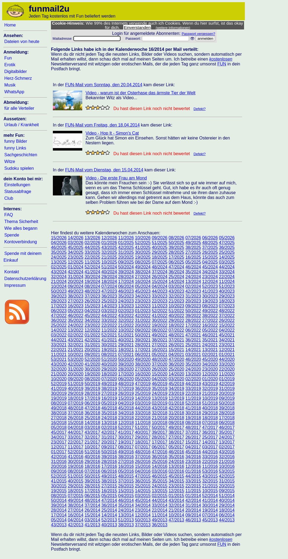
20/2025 (126, 257)
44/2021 (59, 340)
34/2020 (210, 364)
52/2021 (109, 335)
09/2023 (193, 306)
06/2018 (227, 422)
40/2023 (227, 291)
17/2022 (193, 325)
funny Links (15, 148)
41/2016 (75, 456)
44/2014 (159, 500)
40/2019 (75, 388)
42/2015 (227, 476)
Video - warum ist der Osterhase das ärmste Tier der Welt (140, 93)
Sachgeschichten (20, 154)
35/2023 (126, 296)
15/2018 (75, 422)
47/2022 (59, 315)
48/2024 (159, 267)
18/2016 (92, 466)
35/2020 (193, 364)
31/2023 (193, 296)
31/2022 (143, 320)
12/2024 (210, 281)
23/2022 (92, 325)
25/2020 (176, 369)
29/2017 (143, 437)
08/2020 (92, 379)
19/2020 (92, 374)
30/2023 (210, 296)
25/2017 (210, 437)
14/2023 (109, 306)
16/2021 (159, 349)
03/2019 (143, 403)
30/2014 (210, 505)
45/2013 (210, 520)
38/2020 (143, 364)
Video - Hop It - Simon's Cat (112, 133)
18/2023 (227, 301)
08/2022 (159, 330)
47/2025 (227, 242)
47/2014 (109, 500)
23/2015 (176, 486)
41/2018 (193, 408)
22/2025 (92, 257)
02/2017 (227, 447)
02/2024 (193, 286)
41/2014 (210, 500)
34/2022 (92, 320)
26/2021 (176, 344)
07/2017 (143, 447)
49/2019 (109, 383)
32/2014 (176, 505)
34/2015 (176, 481)
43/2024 (59, 271)
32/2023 (176, 296)
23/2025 (75, 257)
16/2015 (109, 490)
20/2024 (75, 281)
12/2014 (143, 515)
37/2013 (143, 525)
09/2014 (193, 515)
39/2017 (159, 432)
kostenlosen (220, 59)
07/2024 (109, 286)
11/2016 (210, 466)
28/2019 (92, 393)
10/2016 (227, 466)
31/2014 (193, 505)
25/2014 (109, 510)
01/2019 (227, 379)
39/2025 (176, 247)
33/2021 (59, 344)
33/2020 (227, 364)
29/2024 (109, 276)
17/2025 (176, 257)
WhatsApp (14, 91)
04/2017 (193, 447)
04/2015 (126, 495)
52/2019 (59, 383)
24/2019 (159, 393)
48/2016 (143, 452)
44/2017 (75, 432)
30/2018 (193, 413)
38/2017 (176, 432)
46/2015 (159, 476)
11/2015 (193, 490)
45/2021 (227, 335)
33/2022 (109, 320)
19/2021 (109, 349)
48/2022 (227, 310)
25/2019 (143, 393)
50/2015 (92, 476)
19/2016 (75, 466)
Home (10, 25)
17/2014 (59, 515)
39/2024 (126, 271)
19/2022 (159, 325)
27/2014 (75, 510)
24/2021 (210, 344)
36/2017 (210, 432)
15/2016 (143, 466)
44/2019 (193, 383)
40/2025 (159, 247)
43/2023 (176, 291)
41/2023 (210, 291)
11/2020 (227, 374)
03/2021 (193, 354)
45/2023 (143, 291)
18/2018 (210, 417)
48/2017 (193, 427)
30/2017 (126, 437)
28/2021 (143, 344)
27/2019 (109, 393)
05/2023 (75, 310)
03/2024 (176, 286)
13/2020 (193, 374)
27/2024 (143, 276)
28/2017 (159, 437)
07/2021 (126, 354)
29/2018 (210, 413)
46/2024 (193, 267)
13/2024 (193, 281)
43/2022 (126, 315)
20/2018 (176, 417)
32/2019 (210, 388)
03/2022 (59, 335)
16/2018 (59, 422)
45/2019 (176, 383)
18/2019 (75, 398)
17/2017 (159, 442)
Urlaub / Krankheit (21, 124)
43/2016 (227, 452)
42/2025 (126, 247)
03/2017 (210, 447)
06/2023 (59, 310)
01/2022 (92, 335)
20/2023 (193, 301)
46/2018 (109, 408)
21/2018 (159, 417)
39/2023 (59, 296)
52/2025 (143, 242)
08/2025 (143, 262)
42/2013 (75, 525)
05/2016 (126, 471)
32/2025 (109, 252)
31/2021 (92, 344)
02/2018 (109, 427)
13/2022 (75, 330)
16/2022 (210, 325)
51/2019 (75, 383)
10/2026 (143, 237)
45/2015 (176, 476)
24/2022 (75, 325)
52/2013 (109, 520)
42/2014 (193, 500)
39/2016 (109, 456)
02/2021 (210, 354)
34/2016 (193, 456)
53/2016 (210, 471)
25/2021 (193, 344)
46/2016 (176, 452)
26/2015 (126, 486)
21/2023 (176, 301)
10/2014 (176, 515)
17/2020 (126, 374)
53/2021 (59, 359)
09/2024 (75, 286)
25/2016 (159, 461)
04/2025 (210, 262)
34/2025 (75, 252)
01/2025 (126, 242)
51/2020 (109, 359)
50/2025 (176, 242)
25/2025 (227, 252)
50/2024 (126, 267)
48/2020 (159, 359)
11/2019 (193, 398)
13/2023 (126, 306)
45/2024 (210, 267)
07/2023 (227, 306)
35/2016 (176, 456)
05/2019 (109, 403)
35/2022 (75, 320)
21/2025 (109, 257)
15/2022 (227, 325)
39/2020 (126, 364)
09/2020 (75, 379)
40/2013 (109, 525)
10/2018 (159, 422)
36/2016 (159, 456)
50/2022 (193, 310)
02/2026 (92, 242)
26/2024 (159, 276)
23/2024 (210, 276)
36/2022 (59, 320)
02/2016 (176, 471)
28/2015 (92, 486)
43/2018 (159, 408)
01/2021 (227, 354)
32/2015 (210, 481)
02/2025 (59, 267)
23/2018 (126, 417)
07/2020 (109, 379)
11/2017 (75, 447)
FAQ (8, 214)
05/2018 (59, 427)
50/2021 (143, 335)
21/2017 (92, 442)
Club (8, 198)
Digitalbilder (15, 71)
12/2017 (59, 447)
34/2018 (126, 413)
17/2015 (92, 490)
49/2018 (59, 408)
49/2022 (210, 310)
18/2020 (109, 374)
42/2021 (92, 340)
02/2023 (126, 310)
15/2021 (176, 349)
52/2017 (126, 427)
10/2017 (92, 447)
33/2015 (193, 481)
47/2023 (109, 291)
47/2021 (193, 335)
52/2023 (210, 286)
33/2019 (193, 388)
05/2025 (193, 262)
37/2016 (143, 456)
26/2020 (159, 369)
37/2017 (193, 432)
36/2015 (143, 481)
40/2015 (75, 481)
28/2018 (227, 413)
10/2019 (210, 398)
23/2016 (193, 461)
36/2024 (176, 271)
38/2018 (59, 413)
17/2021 (143, 349)
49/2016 (126, 452)
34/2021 (227, 340)
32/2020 (59, 369)
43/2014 (176, 500)
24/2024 (193, 276)
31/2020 (75, 369)
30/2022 (159, 320)
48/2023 (92, 291)
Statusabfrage (17, 191)
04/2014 (75, 520)
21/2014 (176, 510)
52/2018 (193, 403)
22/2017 (75, 442)
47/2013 (176, 520)
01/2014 (193, 495)
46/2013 (193, 520)
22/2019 (193, 393)
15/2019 (126, 398)
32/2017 (92, 437)
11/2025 (92, 262)
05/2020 (143, 379)
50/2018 (227, 403)
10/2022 (126, 330)
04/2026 (59, 242)
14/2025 (227, 257)
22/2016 (210, 461)
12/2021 (227, 349)
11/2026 (126, 237)
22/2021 (59, 349)
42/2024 (75, 271)
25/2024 (176, 276)
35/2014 (126, 505)
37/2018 (75, 413)
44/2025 (92, 247)
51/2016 (92, 452)
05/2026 (227, 237)
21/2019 (210, 393)
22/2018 (143, 417)
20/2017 (109, 442)
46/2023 (126, 291)
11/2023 (159, 306)
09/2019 (227, 398)
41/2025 (143, 247)
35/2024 (193, 271)
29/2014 (227, 505)
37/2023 (92, 296)
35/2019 (159, 388)
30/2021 (109, 344)
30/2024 (92, 276)
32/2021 (75, 344)
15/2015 (126, 490)
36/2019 (143, 388)
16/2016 (126, 466)
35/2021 (210, 340)
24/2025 (59, 257)
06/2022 (193, 330)
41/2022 (159, 315)
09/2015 (227, 490)
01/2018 (176, 403)
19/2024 (92, 281)
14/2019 (143, 398)
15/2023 (92, 306)
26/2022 (227, 320)
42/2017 (109, 432)
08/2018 (193, 422)
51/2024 (109, 267)
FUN (221, 64)
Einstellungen (17, 184)
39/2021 (143, 340)
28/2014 (59, 510)
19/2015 (59, 490)
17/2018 (227, 417)
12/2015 (176, 490)
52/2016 (75, 452)
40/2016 (92, 456)
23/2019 (176, 393)
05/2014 (59, 520)
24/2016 (176, 461)
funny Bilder (15, 141)
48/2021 (176, 335)
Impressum (15, 285)
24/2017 (227, 437)
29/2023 (227, 296)
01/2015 (176, 495)
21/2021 (75, 349)
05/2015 (109, 495)
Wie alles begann (20, 228)
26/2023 (92, 301)
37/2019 (126, 388)
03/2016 (159, 471)
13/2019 (159, 398)
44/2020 (227, 359)
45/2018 (126, 408)
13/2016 (176, 466)
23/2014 (143, 510)
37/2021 (176, 340)
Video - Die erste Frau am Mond (116, 178)
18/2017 (143, 442)
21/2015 (210, 486)
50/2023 (59, 291)
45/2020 (210, 359)
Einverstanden (137, 27)
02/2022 (75, 335)
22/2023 (159, 301)
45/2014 (143, 500)
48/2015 (126, 476)
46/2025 (59, 247)
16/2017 (176, 442)
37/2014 (92, 505)
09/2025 (126, 262)
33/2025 (92, 252)
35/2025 (59, 252)
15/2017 (193, 442)
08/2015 (59, 495)
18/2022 (176, 325)
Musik (10, 85)
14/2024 (176, 281)
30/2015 (59, 486)
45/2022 (92, 315)
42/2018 (176, 408)
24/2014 (126, 510)
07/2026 (193, 237)
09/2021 (92, 354)
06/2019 (92, 403)
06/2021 (143, 354)
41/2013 (92, 525)
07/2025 (159, 262)
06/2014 (227, 515)
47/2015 (143, 476)
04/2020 (159, 379)
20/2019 (227, 393)
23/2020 (210, 369)
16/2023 (75, 306)
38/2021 (159, 340)
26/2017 (193, 437)
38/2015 (109, 481)
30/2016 (75, 461)
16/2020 (143, 374)
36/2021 (193, 340)
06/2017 (159, 447)
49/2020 (143, 359)
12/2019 (176, 398)
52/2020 (92, 359)
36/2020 (176, 364)
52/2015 (59, 476)
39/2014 (59, 505)
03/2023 (109, 310)
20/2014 (193, 510)
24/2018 (109, 417)
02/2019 (159, 403)
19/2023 (210, 301)
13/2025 (59, 262)
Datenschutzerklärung (25, 278)
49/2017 (176, 427)
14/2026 (75, 237)
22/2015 (193, 486)
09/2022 (143, 330)
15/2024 (159, 281)
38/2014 (75, 505)
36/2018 (92, 413)
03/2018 (92, 427)
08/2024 (92, 286)
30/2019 (59, 393)
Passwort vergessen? (198, 34)
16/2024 (143, 281)
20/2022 (143, 325)
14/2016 (159, 466)
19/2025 (143, 257)
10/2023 (176, 306)
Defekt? (200, 109)
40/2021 (126, 340)
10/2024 (59, 286)
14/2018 (92, 422)
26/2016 (143, 461)
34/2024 (210, 271)
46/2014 (126, 500)
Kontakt (11, 271)
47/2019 (143, 383)
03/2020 (176, 379)
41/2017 (126, 432)
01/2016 (193, 471)
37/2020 (159, 364)
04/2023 (92, 310)
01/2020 (210, 379)
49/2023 (75, 291)
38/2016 (126, 456)
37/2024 (159, 271)
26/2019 (126, 393)
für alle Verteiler (19, 108)
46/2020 (193, 359)
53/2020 (75, 359)
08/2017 (126, 447)
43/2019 (210, 383)
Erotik (9, 64)
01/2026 (109, 242)
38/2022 (210, 315)
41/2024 (92, 271)
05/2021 (159, 354)
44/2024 (227, 267)
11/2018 (143, 422)
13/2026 (92, 237)
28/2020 (126, 369)
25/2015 (143, 486)
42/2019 (227, 383)
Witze (9, 161)
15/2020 (159, 374)
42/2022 (143, 315)
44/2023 (159, 291)
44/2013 (227, 520)
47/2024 (176, 267)
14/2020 (176, 374)
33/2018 (143, 413)
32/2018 (159, 413)
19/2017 (126, 442)
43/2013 (59, 525)
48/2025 (210, 242)
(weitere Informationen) (173, 28)
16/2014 (75, 515)
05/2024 (143, 286)
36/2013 (159, 525)
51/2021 (126, 335)
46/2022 (75, 315)
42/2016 (59, 456)
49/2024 (143, 267)
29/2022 (176, 320)
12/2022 (92, 330)
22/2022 (109, 325)
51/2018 (210, 403)
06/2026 (210, 237)
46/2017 (227, 427)
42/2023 (193, 291)
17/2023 (59, 306)
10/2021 (75, 354)
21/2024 (59, 281)
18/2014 (227, 510)
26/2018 (75, 417)
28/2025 (176, 252)
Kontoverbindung (20, 241)
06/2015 (92, 495)
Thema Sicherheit (21, 221)
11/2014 (159, 515)
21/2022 (126, 325)
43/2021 (75, 340)
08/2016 (75, 471)
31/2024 (75, 276)
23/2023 (143, 301)
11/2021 (59, 354)
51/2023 (227, 286)
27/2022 (210, 320)
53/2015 (227, 471)
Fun (8, 58)
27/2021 (159, 344)
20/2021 (92, 349)
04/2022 (227, 330)
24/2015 (159, 486)
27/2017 (176, 437)
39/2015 (92, 481)
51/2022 (176, 310)
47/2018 (92, 408)
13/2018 (109, 422)
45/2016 (193, 452)
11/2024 (227, 281)
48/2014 (92, 500)
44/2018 (143, 408)
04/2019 (126, 403)
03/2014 (92, 520)
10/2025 (109, 262)
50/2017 (159, 427)
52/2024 (92, 267)
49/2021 (159, 335)
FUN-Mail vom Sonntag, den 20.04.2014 (103, 84)
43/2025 (109, 247)
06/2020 (126, 379)
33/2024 (227, 271)
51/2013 (126, 520)
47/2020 (176, 359)
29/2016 (92, 461)
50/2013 (143, 520)
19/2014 (210, 510)
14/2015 (143, 490)
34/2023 (143, 296)
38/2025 (193, 247)
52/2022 (159, 310)
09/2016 (59, 471)
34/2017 (59, 437)
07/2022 (176, 330)
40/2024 (109, 271)
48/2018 (75, 408)
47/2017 (210, 427)
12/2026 (109, 237)
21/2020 (59, 374)
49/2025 (193, 242)
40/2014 (227, 500)
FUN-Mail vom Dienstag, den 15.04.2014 (104, 170)
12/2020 (210, 374)
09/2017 (109, 447)
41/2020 (92, 364)
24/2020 (193, 369)
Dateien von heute (21, 41)
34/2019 (176, 388)
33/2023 (159, 296)
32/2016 (227, 456)
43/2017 (92, 432)
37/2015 (126, 481)
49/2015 (109, 476)
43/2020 (59, 364)
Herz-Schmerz (18, 78)
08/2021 (109, 354)
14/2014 (109, 515)
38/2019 (109, 388)
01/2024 (75, 267)
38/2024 (143, 271)
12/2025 (75, 262)
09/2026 (159, 237)
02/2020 (193, 379)
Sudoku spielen (19, 168)
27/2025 (193, 252)
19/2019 (59, 398)
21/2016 (227, 461)
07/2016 (92, 471)
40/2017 (143, 432)
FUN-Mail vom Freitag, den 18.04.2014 (102, 125)
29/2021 (126, 344)
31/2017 (109, 437)
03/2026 (75, 242)
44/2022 (109, 315)
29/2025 (159, 252)
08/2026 (176, 237)
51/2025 (159, 242)
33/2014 (159, 505)
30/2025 (143, 252)
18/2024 (109, 281)
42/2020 (75, 364)
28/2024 (126, 276)
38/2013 (126, 525)
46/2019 (159, 383)
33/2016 (210, 456)
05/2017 (176, 447)
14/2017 (210, 442)
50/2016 (109, 452)
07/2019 (75, 403)
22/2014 (159, 510)
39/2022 (193, 315)
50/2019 (92, 383)
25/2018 (92, 417)
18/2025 (159, 257)
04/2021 (176, 354)
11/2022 (109, 330)
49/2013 (159, 520)
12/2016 (193, 466)
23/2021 (227, 344)
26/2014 (92, 510)
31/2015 (227, 481)
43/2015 (210, 476)
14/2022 (59, 330)
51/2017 (143, 427)
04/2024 (159, 286)
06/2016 (109, 471)
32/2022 (126, 320)
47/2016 (159, 452)
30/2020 (92, 369)
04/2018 (75, 427)
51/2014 (227, 495)
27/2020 (143, 369)
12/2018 (126, 422)
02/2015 (159, 495)
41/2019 (59, 388)
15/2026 (59, 237)
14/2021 (193, 349)
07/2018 (210, 422)
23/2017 (59, 442)
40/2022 (176, 315)
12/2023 (143, 306)
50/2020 (126, 359)
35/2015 (159, 481)
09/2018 (176, 422)
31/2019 (227, 388)
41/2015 (59, 481)
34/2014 (143, 505)
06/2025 (176, 262)
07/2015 (75, 495)
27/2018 (59, 417)
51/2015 (75, 476)
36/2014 (109, 505)
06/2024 (126, 286)
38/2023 (75, 296)
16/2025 (193, 257)
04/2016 (143, 471)
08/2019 (59, 403)
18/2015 (75, 490)
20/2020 (75, 374)
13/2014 (126, 515)
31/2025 (126, 252)
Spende (11, 235)
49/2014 (75, 500)
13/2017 (227, 442)
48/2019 (126, 383)
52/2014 (210, 495)
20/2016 (59, 466)
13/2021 (210, 349)
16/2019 (109, 398)
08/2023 (210, 306)
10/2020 (59, 379)
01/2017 (59, 452)
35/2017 (227, 432)
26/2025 (210, 252)
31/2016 (59, 461)
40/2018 (210, 408)
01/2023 (143, 310)
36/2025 (227, 247)
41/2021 (109, 340)
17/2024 (126, 281)
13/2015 (159, 490)
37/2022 (227, 315)
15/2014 (92, 515)
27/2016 (126, 461)
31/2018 (176, 413)
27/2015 (109, 486)
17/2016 (109, 466)
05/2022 (210, 330)
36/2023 (109, 296)
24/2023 (126, 301)
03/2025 (227, 262)
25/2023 (109, 301)
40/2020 (109, 364)
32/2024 (59, 276)
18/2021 (126, 349)
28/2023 (59, 301)
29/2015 (75, 486)
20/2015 (227, 486)
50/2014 (59, 500)
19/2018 (193, 417)
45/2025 (75, 247)
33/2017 (75, 437)
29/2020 (109, 369)
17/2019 (92, 398)
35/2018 (109, 413)
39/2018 (227, 408)
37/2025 (210, 247)
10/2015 (210, 490)
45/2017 (59, 432)
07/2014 (210, 515)
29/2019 (75, 393)
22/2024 (227, 276)
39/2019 (92, 388)
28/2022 (193, 320)
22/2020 (227, 369)
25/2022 (59, 325)
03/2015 (143, 495)
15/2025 (210, 257)
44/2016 (210, 452)
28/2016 (109, 461)
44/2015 (193, 476)
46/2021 (210, 335)
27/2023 (75, 301)
